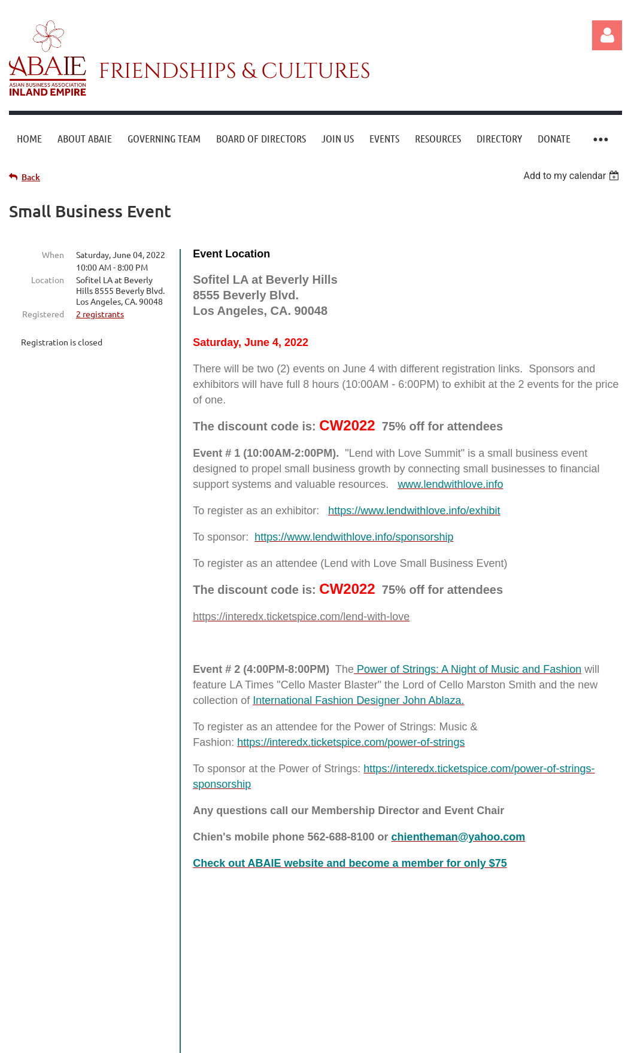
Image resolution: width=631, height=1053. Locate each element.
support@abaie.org (371, 987)
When (53, 254)
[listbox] (572, 175)
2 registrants (100, 313)
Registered (43, 313)
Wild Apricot (479, 1040)
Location (47, 279)
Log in (607, 35)
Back (31, 177)
